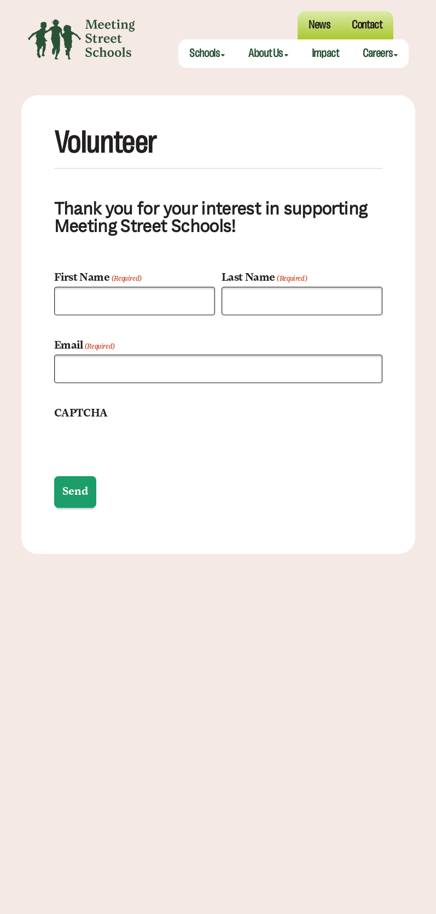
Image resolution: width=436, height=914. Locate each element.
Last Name (264, 279)
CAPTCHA (81, 413)
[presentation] (137, 442)
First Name (98, 279)
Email (84, 347)
